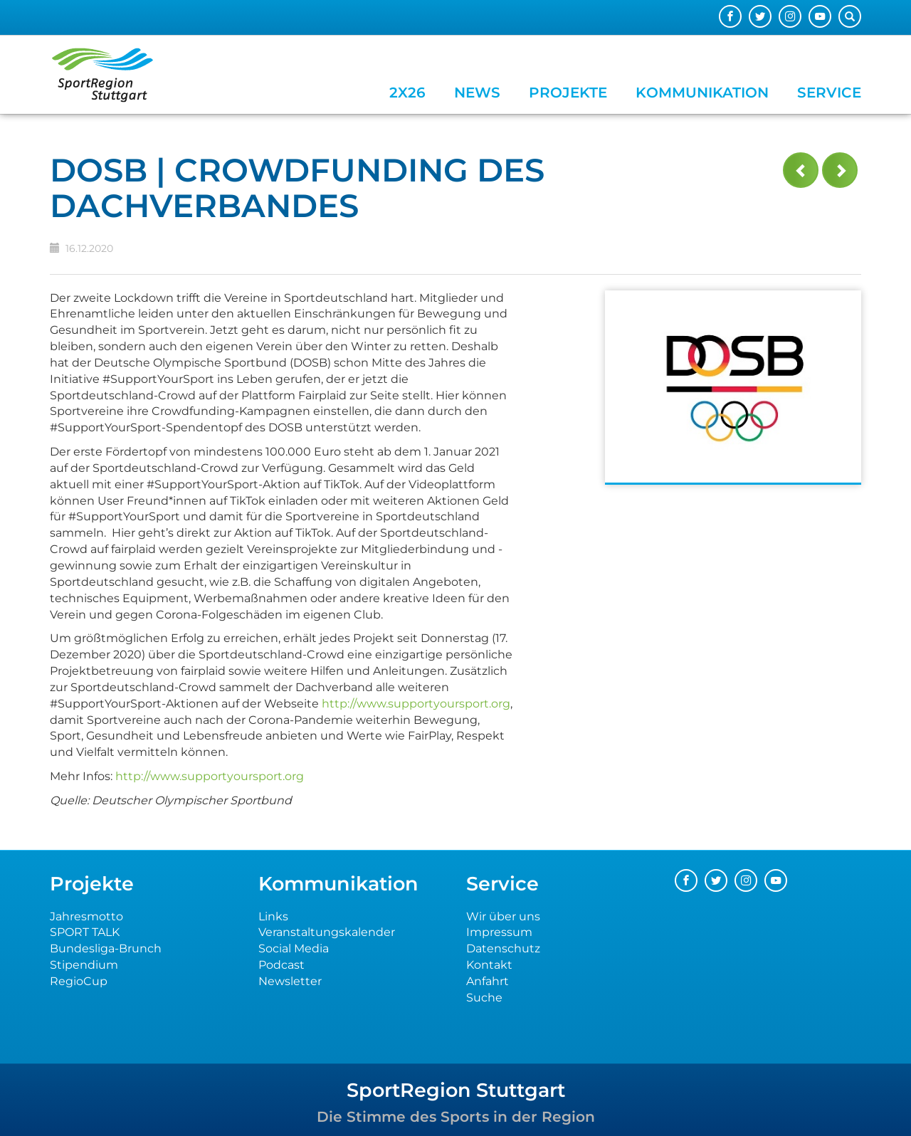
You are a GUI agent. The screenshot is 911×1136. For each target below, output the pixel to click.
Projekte (568, 92)
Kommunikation (702, 92)
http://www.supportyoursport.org (416, 703)
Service (829, 92)
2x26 (407, 92)
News (477, 92)
